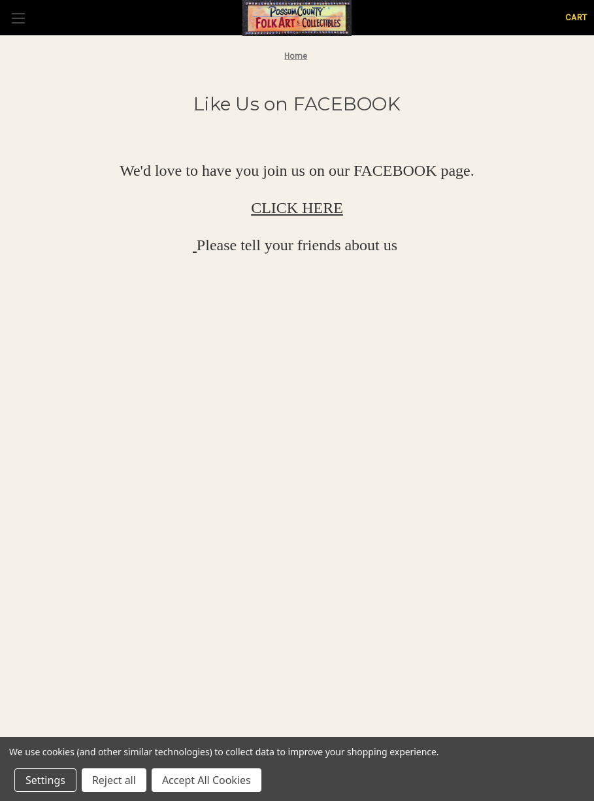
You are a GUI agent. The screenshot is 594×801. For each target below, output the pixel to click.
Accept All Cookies (206, 780)
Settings (45, 780)
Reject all (114, 780)
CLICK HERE (297, 207)
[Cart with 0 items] (576, 17)
